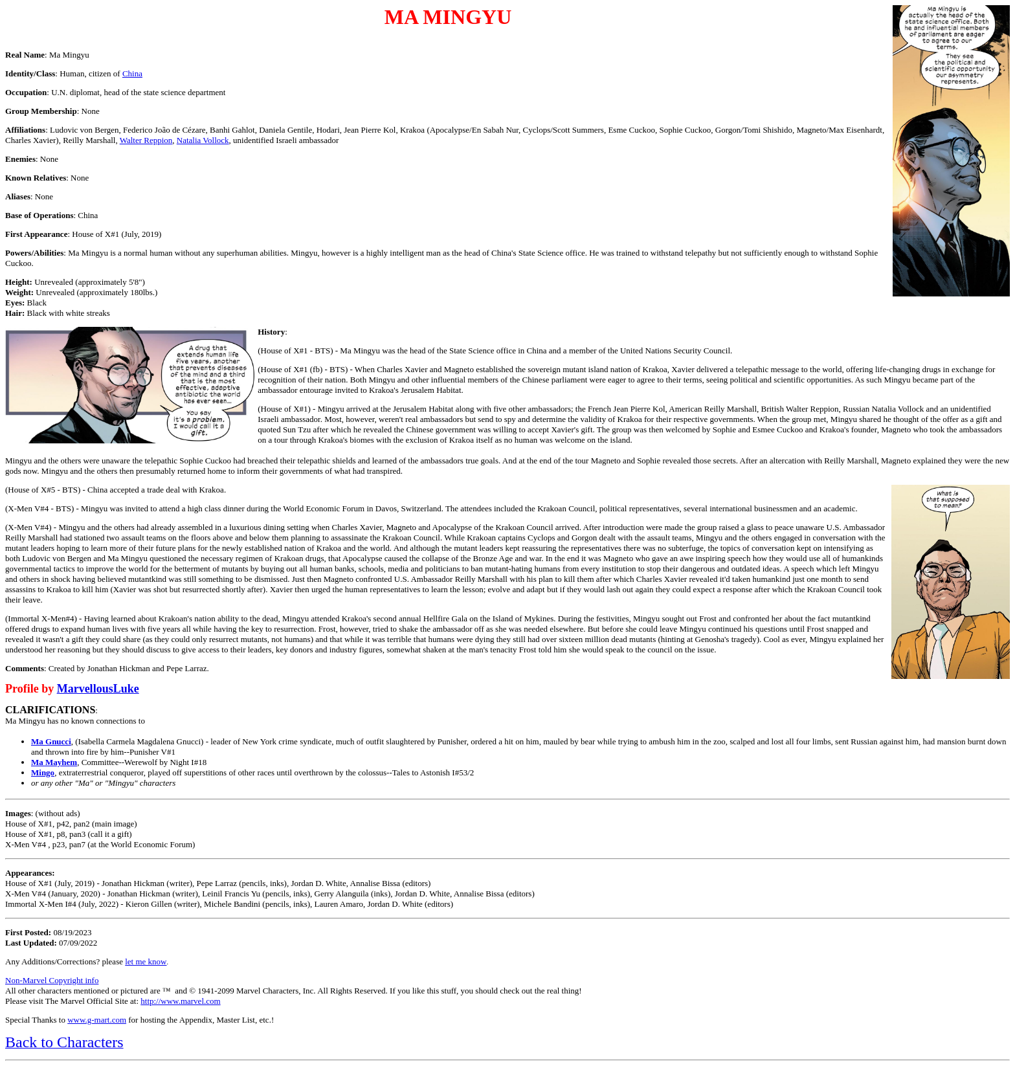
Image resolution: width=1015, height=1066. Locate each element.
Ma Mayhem (54, 762)
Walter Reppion (146, 140)
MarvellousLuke (98, 688)
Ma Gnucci (51, 741)
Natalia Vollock (203, 140)
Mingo (42, 772)
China (132, 73)
